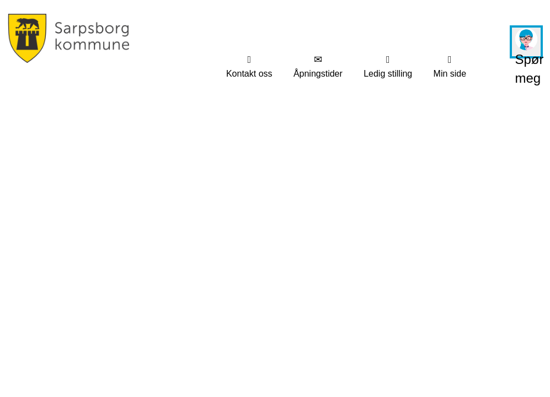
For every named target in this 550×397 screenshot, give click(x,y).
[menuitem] (249, 67)
